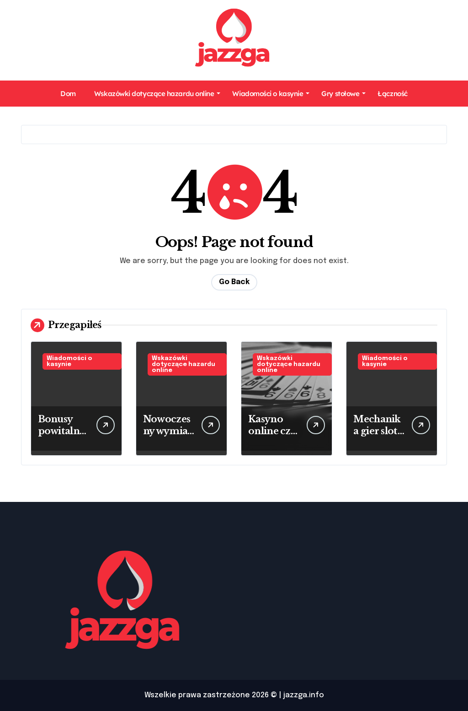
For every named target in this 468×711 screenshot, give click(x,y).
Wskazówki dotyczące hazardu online (157, 93)
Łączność (392, 93)
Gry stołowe (343, 93)
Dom (68, 93)
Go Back (234, 282)
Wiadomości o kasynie (270, 93)
